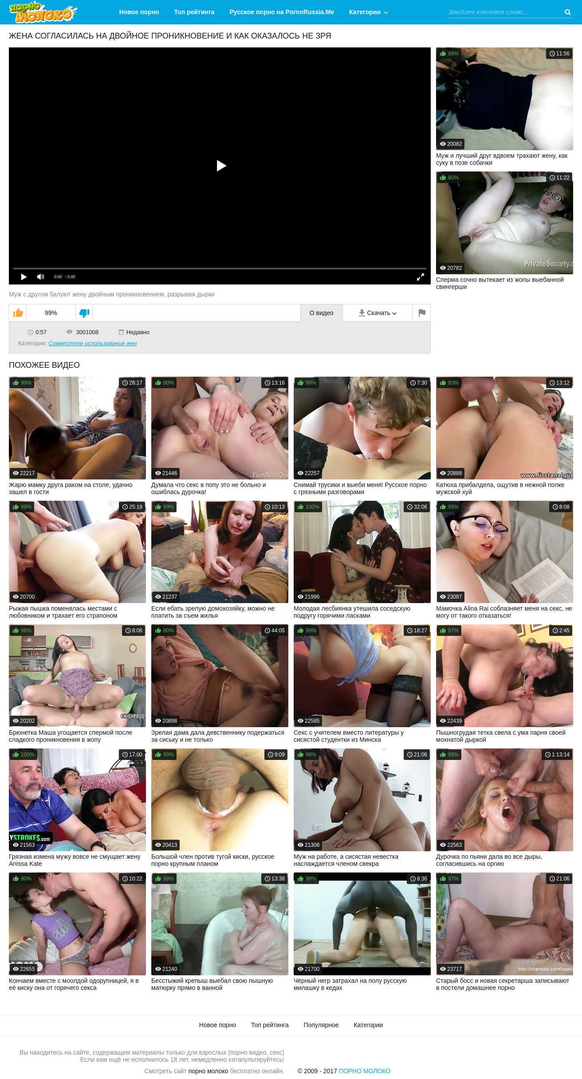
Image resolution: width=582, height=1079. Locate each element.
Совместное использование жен (92, 343)
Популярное (321, 1024)
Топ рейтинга (194, 12)
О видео (322, 312)
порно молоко (208, 1071)
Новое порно (139, 12)
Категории (365, 12)
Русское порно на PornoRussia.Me (282, 12)
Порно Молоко (365, 1071)
